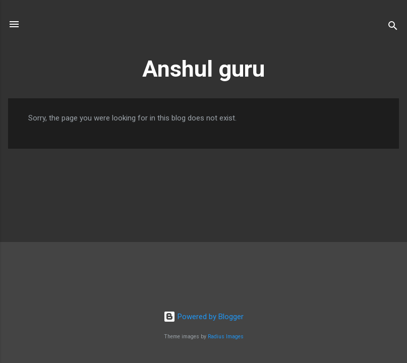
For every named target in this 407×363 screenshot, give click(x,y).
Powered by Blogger (203, 316)
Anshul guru (203, 68)
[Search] (393, 27)
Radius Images (226, 336)
